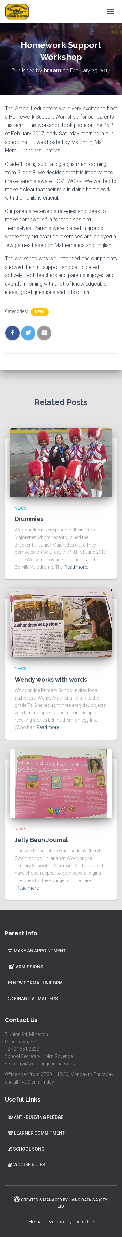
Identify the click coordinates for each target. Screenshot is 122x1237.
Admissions (25, 967)
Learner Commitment (36, 1133)
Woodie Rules (26, 1164)
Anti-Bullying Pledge (35, 1117)
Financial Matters (33, 998)
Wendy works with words (51, 679)
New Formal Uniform (35, 982)
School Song (26, 1149)
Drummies (29, 518)
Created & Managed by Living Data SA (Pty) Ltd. (61, 1202)
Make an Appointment (37, 950)
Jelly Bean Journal (41, 839)
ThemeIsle (83, 1221)
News (39, 312)
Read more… (77, 567)
